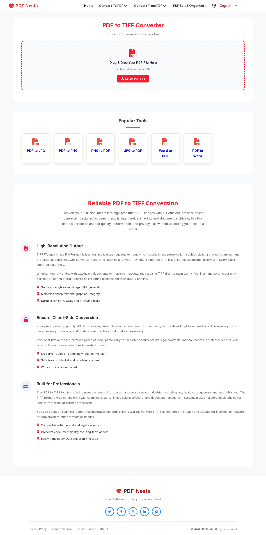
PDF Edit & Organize (190, 6)
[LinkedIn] (144, 511)
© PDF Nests (202, 529)
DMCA (104, 529)
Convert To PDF (113, 6)
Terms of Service (61, 529)
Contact (80, 529)
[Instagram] (133, 511)
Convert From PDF (150, 6)
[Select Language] (226, 5)
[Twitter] (109, 511)
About (92, 529)
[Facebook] (121, 511)
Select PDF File (133, 78)
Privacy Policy (38, 529)
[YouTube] (156, 511)
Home (88, 6)
